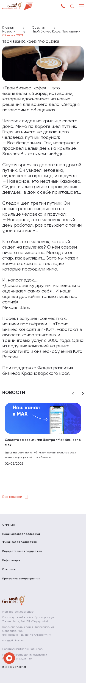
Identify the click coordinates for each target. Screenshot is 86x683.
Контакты (9, 569)
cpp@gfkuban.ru (13, 640)
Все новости (16, 496)
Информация (11, 560)
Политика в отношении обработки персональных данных (24, 657)
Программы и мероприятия (21, 578)
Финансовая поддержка (19, 542)
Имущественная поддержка (22, 551)
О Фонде (8, 525)
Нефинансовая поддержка (21, 534)
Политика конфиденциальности (22, 649)
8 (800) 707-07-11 (14, 667)
